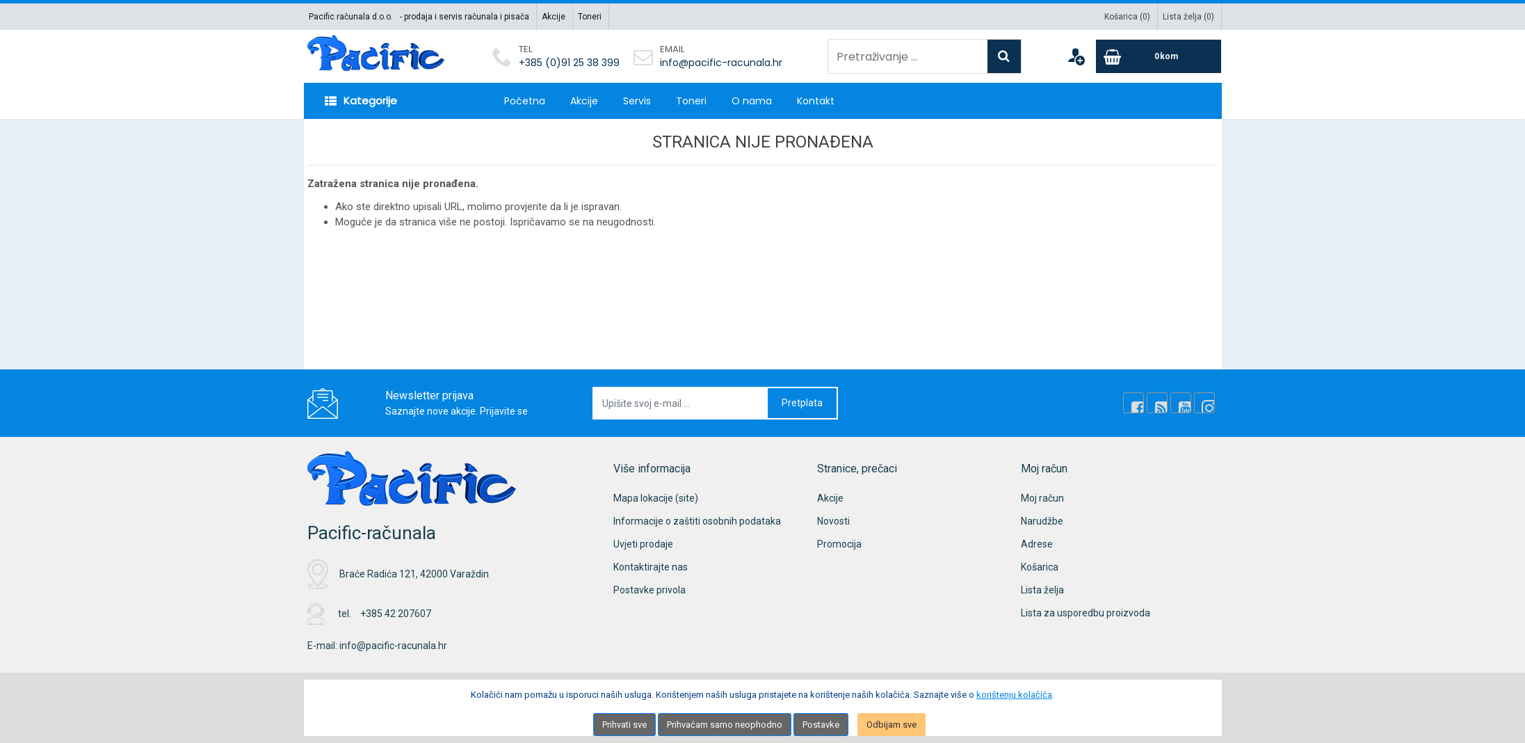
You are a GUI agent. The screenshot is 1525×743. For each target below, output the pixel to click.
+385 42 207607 (395, 613)
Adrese (1037, 544)
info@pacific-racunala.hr (721, 63)
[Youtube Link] (1180, 402)
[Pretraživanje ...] (907, 56)
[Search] (1004, 56)
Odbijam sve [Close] (891, 724)
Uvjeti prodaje (643, 544)
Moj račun (1042, 498)
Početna (524, 101)
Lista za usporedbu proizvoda (1085, 612)
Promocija (839, 544)
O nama (752, 101)
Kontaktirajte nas (650, 567)
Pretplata (802, 402)
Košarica (1039, 567)
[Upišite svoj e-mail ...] (681, 403)
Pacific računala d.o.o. (351, 17)
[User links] (1075, 56)
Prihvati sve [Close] (624, 724)
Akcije (553, 17)
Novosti (833, 521)
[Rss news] (1157, 402)
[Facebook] (1133, 402)
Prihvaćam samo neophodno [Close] (724, 724)
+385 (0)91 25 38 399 (569, 63)
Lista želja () (1188, 17)
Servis (637, 101)
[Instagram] (1204, 402)
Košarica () (1127, 17)
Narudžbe (1042, 521)
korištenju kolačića (1014, 694)
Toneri (590, 17)
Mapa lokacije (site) (655, 498)
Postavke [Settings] (820, 724)
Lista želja (1042, 590)
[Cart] (1158, 56)
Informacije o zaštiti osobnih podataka (697, 521)
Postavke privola (649, 590)
